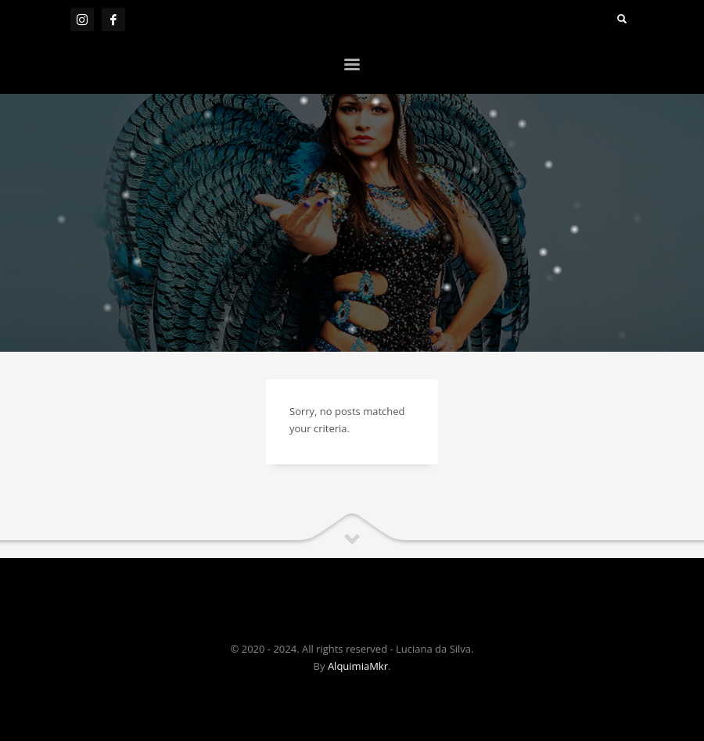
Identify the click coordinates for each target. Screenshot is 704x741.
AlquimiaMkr (358, 666)
